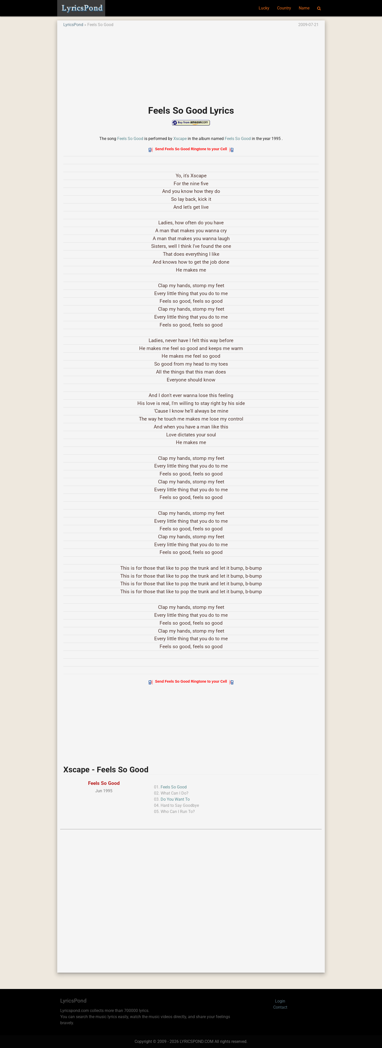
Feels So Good (130, 138)
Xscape (180, 138)
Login (280, 1001)
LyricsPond (73, 24)
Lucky (264, 8)
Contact (280, 1007)
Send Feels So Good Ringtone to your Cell (191, 149)
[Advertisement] (190, 63)
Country (284, 8)
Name (304, 8)
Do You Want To (175, 799)
